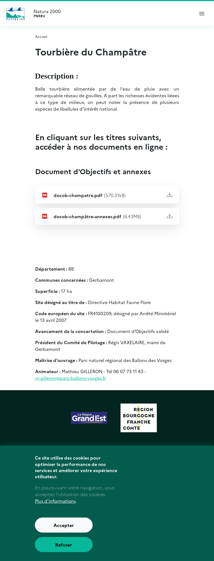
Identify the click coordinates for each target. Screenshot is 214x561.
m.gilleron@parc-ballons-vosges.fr (70, 378)
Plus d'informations (55, 510)
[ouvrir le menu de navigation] (202, 13)
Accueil (41, 36)
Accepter (64, 534)
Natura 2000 (111, 13)
